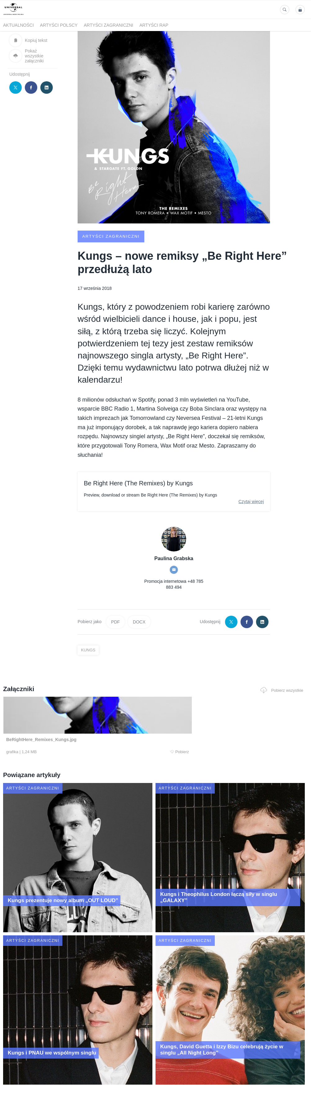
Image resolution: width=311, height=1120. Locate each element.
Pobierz (63, 751)
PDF (115, 621)
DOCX (139, 621)
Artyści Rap (153, 25)
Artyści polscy (59, 25)
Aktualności (18, 25)
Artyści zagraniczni (108, 25)
